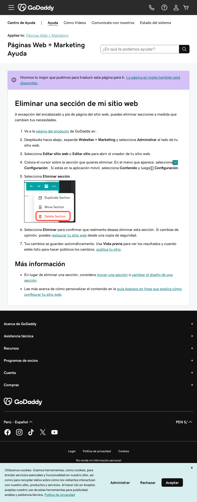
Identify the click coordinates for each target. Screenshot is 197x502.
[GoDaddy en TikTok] (31, 434)
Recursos (11, 348)
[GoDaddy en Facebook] (7, 434)
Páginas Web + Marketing (47, 35)
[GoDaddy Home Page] (23, 402)
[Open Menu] (9, 7)
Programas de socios (21, 360)
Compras (11, 385)
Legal (71, 451)
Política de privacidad (97, 451)
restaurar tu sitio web (69, 235)
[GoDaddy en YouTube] (54, 434)
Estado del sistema (155, 22)
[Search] (184, 49)
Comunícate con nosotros (113, 22)
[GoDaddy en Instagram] (19, 434)
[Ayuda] (164, 7)
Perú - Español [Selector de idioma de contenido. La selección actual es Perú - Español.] (19, 422)
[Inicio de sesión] (176, 7)
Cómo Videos (75, 22)
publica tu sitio (108, 249)
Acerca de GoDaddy (20, 324)
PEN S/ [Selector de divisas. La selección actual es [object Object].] (184, 422)
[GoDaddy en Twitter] (42, 434)
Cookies (123, 451)
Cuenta (10, 372)
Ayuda (53, 22)
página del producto (52, 131)
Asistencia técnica (18, 336)
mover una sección (112, 274)
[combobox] (139, 49)
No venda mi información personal (98, 460)
